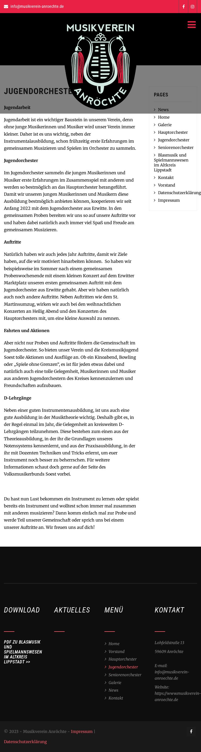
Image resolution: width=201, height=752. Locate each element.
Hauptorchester (173, 132)
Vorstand (166, 185)
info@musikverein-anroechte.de (37, 6)
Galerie (165, 124)
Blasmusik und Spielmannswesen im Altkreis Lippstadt (171, 162)
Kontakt (166, 177)
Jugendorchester (173, 139)
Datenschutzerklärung (179, 192)
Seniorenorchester (176, 147)
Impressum (169, 200)
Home (164, 117)
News (113, 690)
